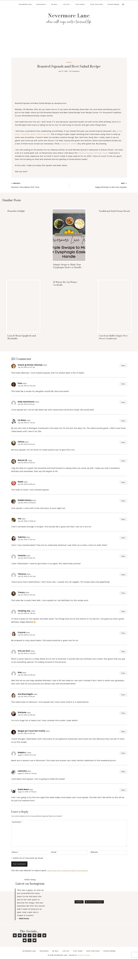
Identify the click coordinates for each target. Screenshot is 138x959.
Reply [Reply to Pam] (123, 384)
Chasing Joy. (24, 611)
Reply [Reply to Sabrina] (123, 538)
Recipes (69, 62)
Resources (44, 951)
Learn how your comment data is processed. (67, 870)
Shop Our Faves (96, 4)
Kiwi (20, 672)
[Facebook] (20, 935)
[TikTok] (29, 935)
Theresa (22, 574)
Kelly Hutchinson (26, 401)
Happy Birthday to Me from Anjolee (99, 185)
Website (94, 852)
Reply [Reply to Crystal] (123, 633)
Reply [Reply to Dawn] (123, 482)
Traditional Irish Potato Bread (114, 211)
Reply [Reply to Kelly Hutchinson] (123, 402)
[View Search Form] (123, 4)
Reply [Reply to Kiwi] (123, 673)
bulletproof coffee (68, 144)
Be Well (56, 951)
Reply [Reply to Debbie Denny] (123, 501)
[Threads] (39, 935)
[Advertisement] (69, 42)
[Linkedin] (15, 935)
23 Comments (74, 71)
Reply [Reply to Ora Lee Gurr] (123, 651)
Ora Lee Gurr (24, 651)
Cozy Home (78, 951)
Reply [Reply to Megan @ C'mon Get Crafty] (123, 731)
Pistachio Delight (16, 211)
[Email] (69, 852)
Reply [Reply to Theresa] (123, 575)
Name (15, 852)
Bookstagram (113, 4)
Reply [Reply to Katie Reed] (123, 790)
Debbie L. (22, 752)
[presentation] (69, 235)
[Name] (29, 852)
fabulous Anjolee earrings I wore (92, 153)
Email (54, 852)
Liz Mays (22, 420)
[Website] (108, 852)
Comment (17, 822)
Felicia (21, 442)
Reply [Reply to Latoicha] (123, 772)
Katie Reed (23, 789)
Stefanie (22, 712)
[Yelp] (29, 940)
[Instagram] (34, 935)
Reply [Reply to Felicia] (123, 442)
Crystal (21, 632)
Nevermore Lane (25, 4)
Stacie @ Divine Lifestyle (30, 365)
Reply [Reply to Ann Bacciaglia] (123, 695)
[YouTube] (25, 940)
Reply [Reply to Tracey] (123, 593)
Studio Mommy (84, 955)
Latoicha (22, 771)
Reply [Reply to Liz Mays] (123, 421)
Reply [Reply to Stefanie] (123, 713)
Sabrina (22, 537)
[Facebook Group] (25, 935)
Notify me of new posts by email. (28, 858)
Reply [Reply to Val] (123, 519)
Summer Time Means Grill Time (39, 185)
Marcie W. (23, 460)
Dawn (20, 482)
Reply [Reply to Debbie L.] (123, 753)
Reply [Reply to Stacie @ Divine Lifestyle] (123, 365)
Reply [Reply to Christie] (123, 556)
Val (19, 518)
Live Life (66, 951)
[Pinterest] (44, 935)
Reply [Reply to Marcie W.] (123, 461)
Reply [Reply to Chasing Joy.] (123, 611)
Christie (22, 555)
